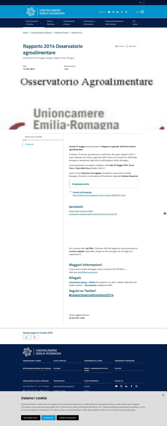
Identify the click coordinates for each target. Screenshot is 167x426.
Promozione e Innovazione (125, 361)
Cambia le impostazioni (67, 417)
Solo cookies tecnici (31, 417)
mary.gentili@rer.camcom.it (85, 272)
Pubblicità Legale (59, 390)
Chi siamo (56, 368)
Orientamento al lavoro (93, 361)
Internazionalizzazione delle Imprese (37, 368)
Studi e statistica (59, 361)
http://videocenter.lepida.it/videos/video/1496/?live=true (99, 195)
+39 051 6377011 (32, 390)
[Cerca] (141, 11)
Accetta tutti (48, 417)
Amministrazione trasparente (63, 386)
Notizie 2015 (77, 32)
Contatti (87, 386)
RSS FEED (118, 368)
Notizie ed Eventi (61, 32)
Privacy (86, 390)
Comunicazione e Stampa (41, 32)
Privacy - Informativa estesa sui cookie (96, 369)
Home (25, 32)
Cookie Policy (130, 409)
